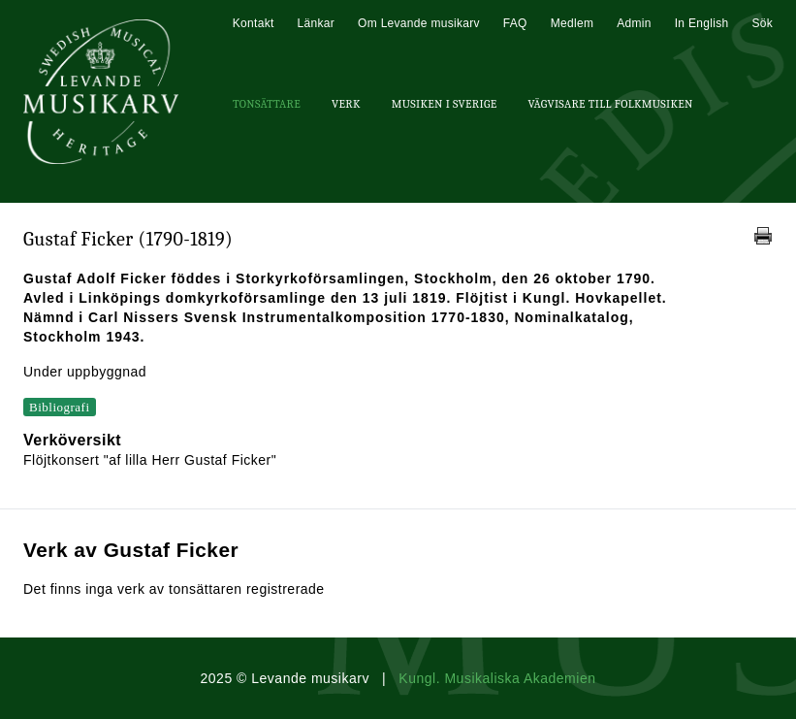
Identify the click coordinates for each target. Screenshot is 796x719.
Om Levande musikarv (419, 23)
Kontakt (253, 23)
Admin (634, 23)
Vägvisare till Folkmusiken (609, 104)
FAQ (515, 23)
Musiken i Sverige (444, 104)
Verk (346, 104)
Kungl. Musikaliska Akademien (496, 678)
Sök (762, 23)
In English (702, 23)
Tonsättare (267, 104)
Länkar (316, 23)
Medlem (572, 23)
